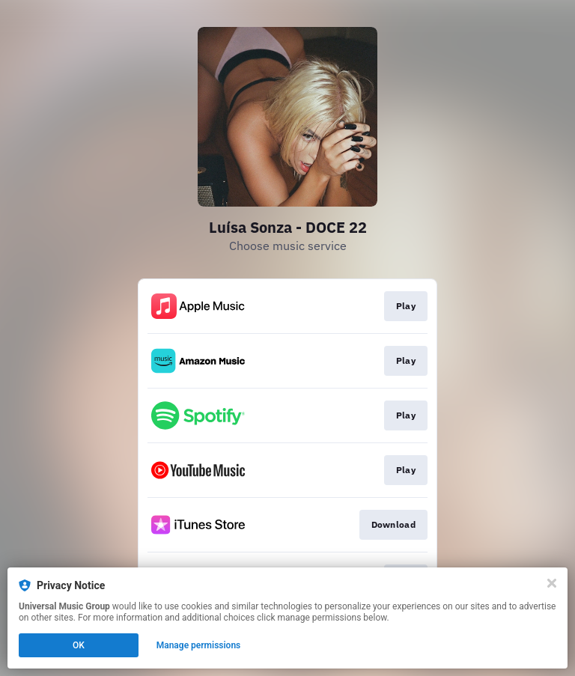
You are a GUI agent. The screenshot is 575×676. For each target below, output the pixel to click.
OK (79, 645)
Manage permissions (198, 645)
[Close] (552, 583)
